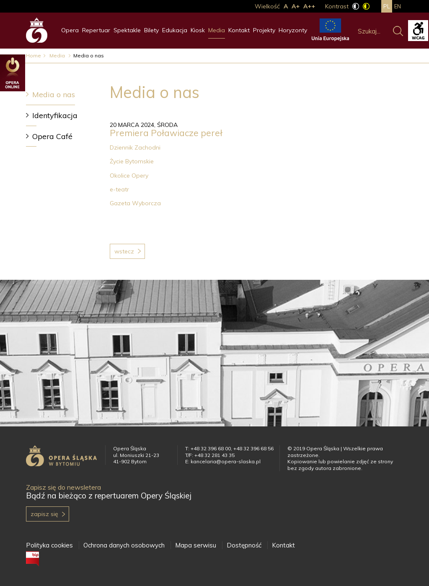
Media (216, 30)
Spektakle (127, 30)
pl (386, 6)
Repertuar (96, 30)
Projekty (264, 30)
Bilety (151, 30)
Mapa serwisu (195, 545)
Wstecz (124, 251)
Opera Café (52, 136)
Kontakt (239, 30)
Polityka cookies (49, 545)
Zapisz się (44, 514)
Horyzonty (293, 30)
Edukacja (174, 30)
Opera (70, 30)
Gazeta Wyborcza (135, 203)
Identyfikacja (55, 115)
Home (33, 55)
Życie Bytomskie (133, 161)
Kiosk (198, 30)
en (397, 6)
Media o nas (53, 94)
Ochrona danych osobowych (124, 545)
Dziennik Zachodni (135, 147)
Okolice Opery (129, 175)
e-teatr (119, 189)
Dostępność (244, 545)
